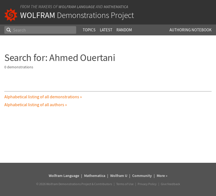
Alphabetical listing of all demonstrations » (43, 96)
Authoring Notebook (190, 29)
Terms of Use (125, 184)
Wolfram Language (76, 6)
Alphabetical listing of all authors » (35, 104)
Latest (106, 29)
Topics (89, 29)
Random (124, 29)
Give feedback (170, 184)
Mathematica (116, 6)
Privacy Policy (147, 184)
